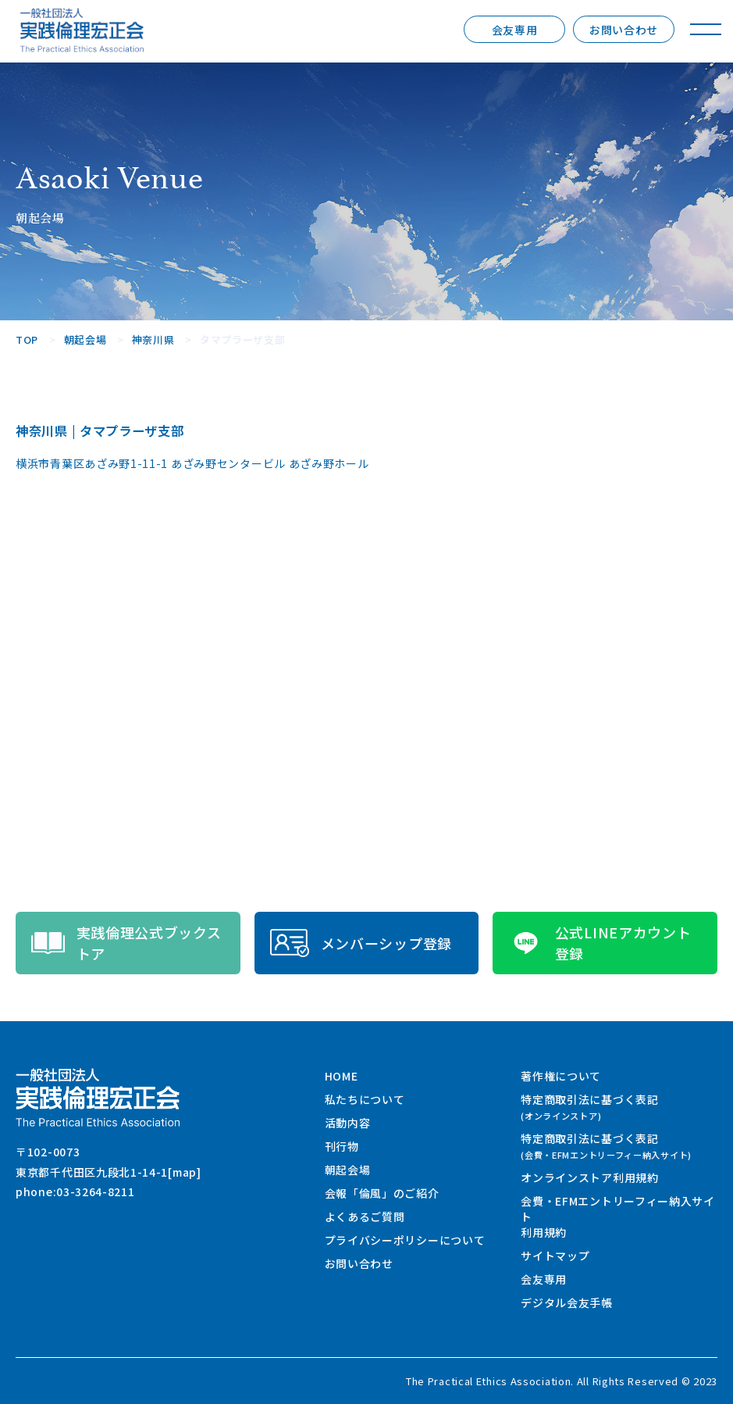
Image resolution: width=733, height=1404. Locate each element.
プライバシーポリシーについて (405, 1240)
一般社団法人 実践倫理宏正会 (82, 30)
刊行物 (342, 1146)
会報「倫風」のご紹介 (382, 1193)
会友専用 (515, 30)
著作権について (561, 1076)
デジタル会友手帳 (567, 1302)
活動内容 (348, 1123)
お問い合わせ (623, 30)
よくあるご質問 (365, 1216)
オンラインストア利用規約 (589, 1177)
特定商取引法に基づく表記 (589, 1106)
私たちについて (365, 1099)
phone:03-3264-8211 (75, 1191)
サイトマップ (555, 1255)
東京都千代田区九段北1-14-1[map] (108, 1172)
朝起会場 (348, 1169)
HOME (341, 1076)
